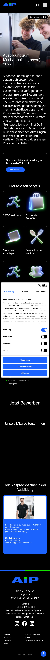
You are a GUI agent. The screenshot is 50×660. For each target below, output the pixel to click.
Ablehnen (25, 373)
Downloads (7, 640)
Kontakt (28, 637)
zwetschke (29, 654)
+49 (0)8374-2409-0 (25, 607)
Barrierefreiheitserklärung (34, 640)
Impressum (7, 634)
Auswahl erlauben (25, 366)
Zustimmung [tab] (9, 292)
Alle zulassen (25, 360)
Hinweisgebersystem (32, 634)
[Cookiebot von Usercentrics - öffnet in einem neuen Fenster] (37, 285)
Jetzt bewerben (15, 170)
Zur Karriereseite (36, 17)
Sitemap (6, 643)
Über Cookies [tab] (41, 292)
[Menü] (45, 5)
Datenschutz (7, 637)
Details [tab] (25, 292)
